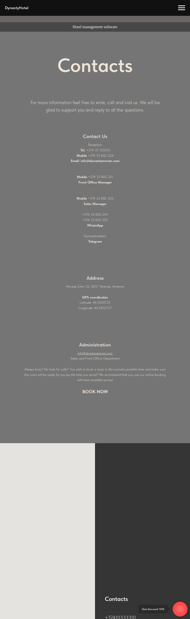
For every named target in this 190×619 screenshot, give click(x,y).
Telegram (95, 241)
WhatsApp (95, 225)
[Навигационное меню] (181, 7)
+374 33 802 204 (101, 156)
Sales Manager (95, 204)
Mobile (82, 156)
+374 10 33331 (97, 150)
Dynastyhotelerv (95, 236)
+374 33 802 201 (100, 177)
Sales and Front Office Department (95, 358)
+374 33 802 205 (101, 198)
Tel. (82, 150)
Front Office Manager (95, 182)
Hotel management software (95, 27)
